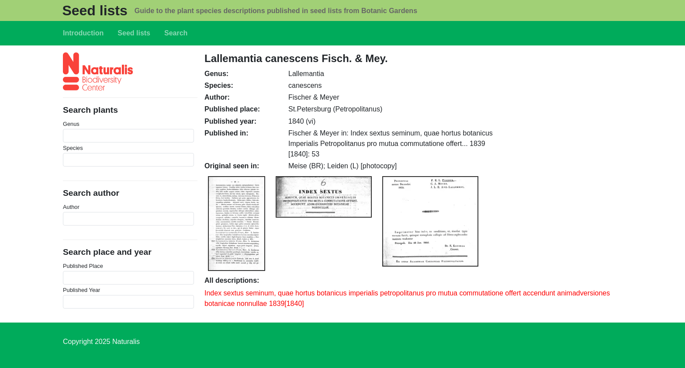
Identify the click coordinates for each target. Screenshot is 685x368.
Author (71, 207)
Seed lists (94, 10)
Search (175, 33)
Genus (71, 124)
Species (73, 148)
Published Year (81, 290)
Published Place (83, 266)
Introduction (83, 33)
